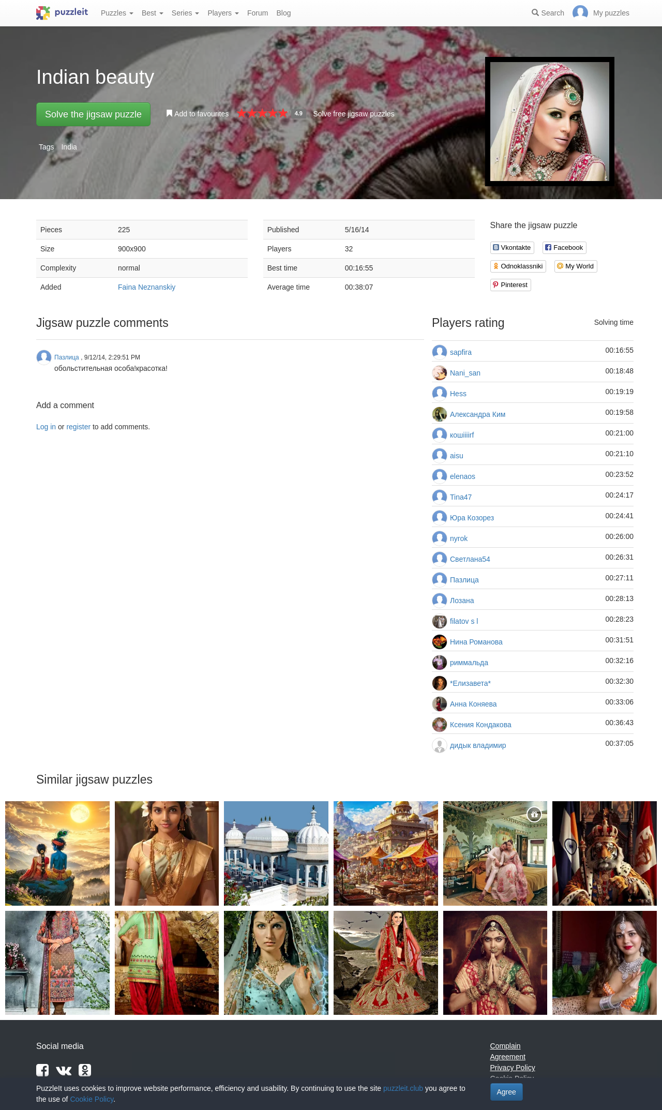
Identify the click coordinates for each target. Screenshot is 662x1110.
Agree (506, 1092)
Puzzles (117, 13)
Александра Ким (477, 414)
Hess (458, 393)
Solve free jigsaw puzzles (353, 114)
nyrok (459, 538)
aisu (456, 456)
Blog (283, 13)
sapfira (461, 352)
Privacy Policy (512, 1067)
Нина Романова (476, 642)
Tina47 (461, 497)
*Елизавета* (470, 683)
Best (152, 13)
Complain (505, 1046)
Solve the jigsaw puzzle (93, 114)
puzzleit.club (403, 1088)
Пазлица (464, 580)
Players (223, 13)
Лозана (462, 600)
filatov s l (464, 621)
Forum (257, 13)
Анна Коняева (473, 704)
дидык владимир (478, 745)
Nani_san (465, 373)
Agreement (507, 1057)
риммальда (469, 662)
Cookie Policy (91, 1099)
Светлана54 (470, 559)
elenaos (462, 476)
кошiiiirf (462, 435)
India (69, 147)
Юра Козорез (472, 518)
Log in (46, 427)
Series (186, 13)
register (78, 427)
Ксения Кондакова (480, 725)
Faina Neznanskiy (146, 287)
